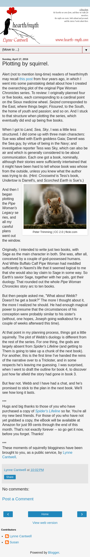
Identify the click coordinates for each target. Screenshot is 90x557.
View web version (45, 523)
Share (9, 477)
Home (44, 514)
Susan (14, 542)
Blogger (53, 552)
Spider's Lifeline (47, 411)
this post (26, 79)
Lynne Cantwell (21, 536)
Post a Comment (17, 499)
